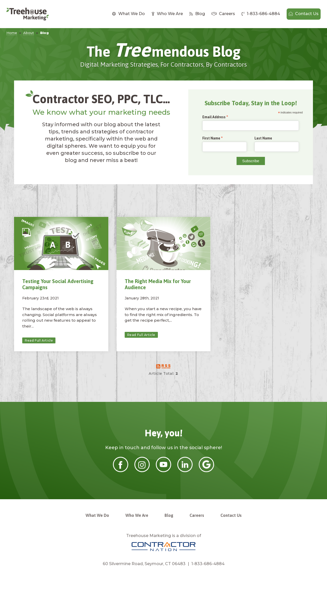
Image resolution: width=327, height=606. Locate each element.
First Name (211, 138)
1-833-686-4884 (260, 13)
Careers (223, 13)
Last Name (263, 138)
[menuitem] (128, 14)
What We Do (128, 13)
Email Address (214, 117)
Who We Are (167, 13)
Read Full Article (39, 340)
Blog (197, 13)
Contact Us (304, 13)
